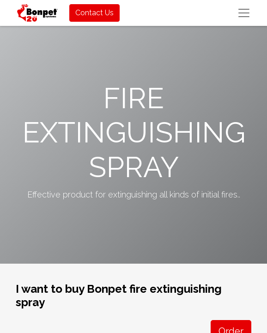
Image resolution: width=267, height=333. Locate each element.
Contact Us (94, 12)
